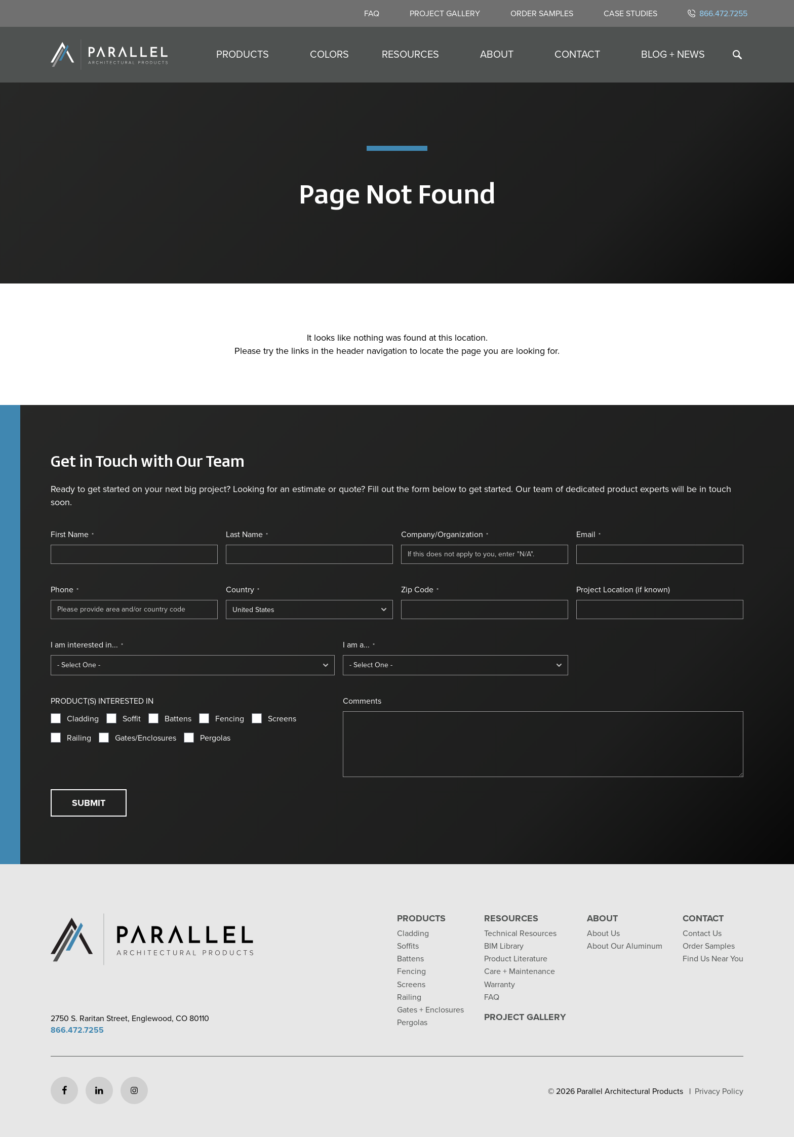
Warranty (499, 984)
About (496, 54)
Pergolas (215, 738)
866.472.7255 (717, 13)
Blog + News (673, 54)
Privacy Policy (719, 1091)
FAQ (371, 13)
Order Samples (541, 13)
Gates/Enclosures (145, 738)
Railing (79, 738)
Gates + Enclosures (430, 1010)
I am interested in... (87, 645)
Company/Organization (444, 534)
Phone (64, 589)
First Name (72, 534)
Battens (178, 718)
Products (242, 54)
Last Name (247, 534)
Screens (282, 718)
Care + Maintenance (519, 971)
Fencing (229, 718)
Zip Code (420, 589)
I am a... (359, 645)
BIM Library (504, 946)
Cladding (83, 718)
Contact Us (702, 933)
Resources (410, 54)
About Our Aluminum (624, 946)
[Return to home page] (109, 54)
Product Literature (515, 958)
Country (242, 589)
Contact (577, 54)
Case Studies (630, 13)
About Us (603, 933)
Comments (362, 701)
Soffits (408, 946)
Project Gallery (445, 13)
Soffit (132, 718)
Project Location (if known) (623, 589)
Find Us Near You (713, 958)
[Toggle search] (737, 55)
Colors (329, 54)
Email (588, 534)
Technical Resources (520, 933)
